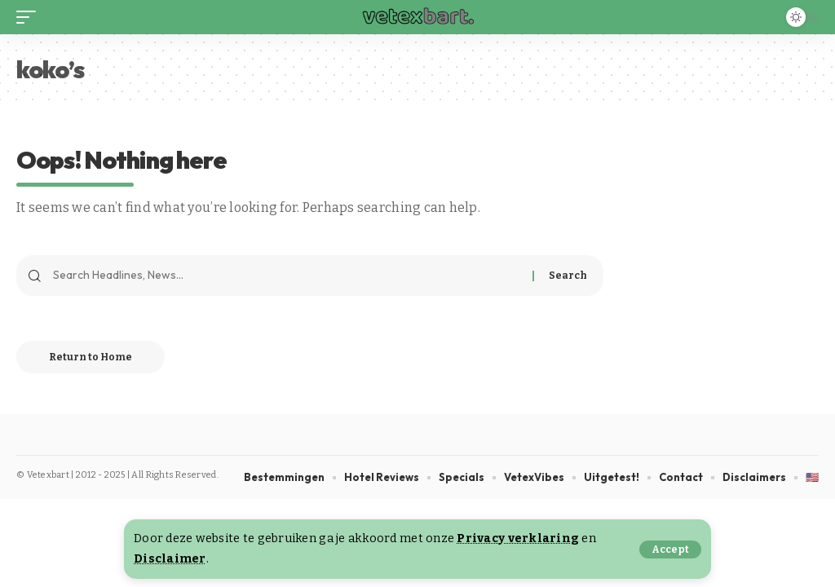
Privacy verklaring (518, 538)
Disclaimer (170, 559)
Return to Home (90, 357)
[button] (670, 549)
